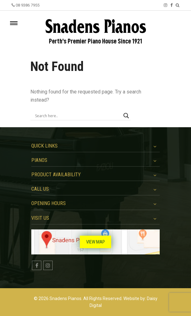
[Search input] (77, 115)
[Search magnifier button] (126, 115)
